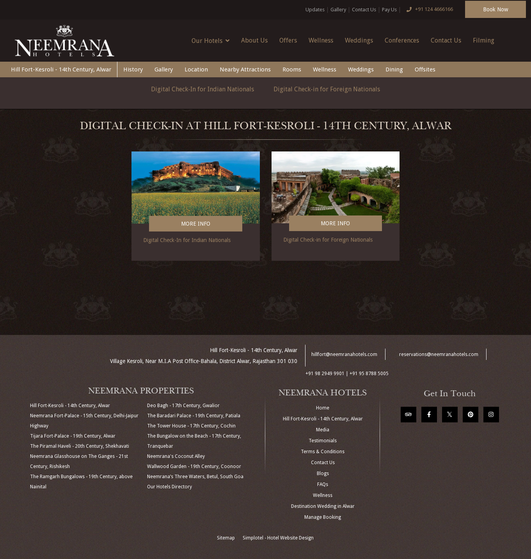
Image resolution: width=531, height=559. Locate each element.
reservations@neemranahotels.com (438, 354)
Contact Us (364, 9)
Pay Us (389, 9)
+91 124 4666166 (428, 10)
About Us (254, 40)
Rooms (291, 69)
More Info (195, 224)
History (133, 69)
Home (322, 408)
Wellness (321, 40)
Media (322, 430)
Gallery (338, 9)
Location (196, 69)
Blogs (323, 473)
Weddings (359, 40)
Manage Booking (322, 517)
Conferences (402, 40)
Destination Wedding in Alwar (323, 506)
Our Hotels (210, 40)
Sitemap (226, 538)
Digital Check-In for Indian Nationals (202, 89)
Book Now (495, 9)
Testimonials (323, 440)
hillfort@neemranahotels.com (344, 354)
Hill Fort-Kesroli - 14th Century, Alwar (61, 69)
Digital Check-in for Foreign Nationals (326, 89)
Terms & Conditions (323, 451)
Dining (394, 69)
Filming (483, 40)
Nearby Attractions (245, 69)
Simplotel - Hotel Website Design (278, 538)
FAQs (322, 484)
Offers (288, 40)
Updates (315, 9)
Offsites (425, 69)
